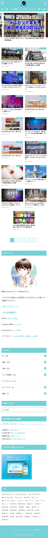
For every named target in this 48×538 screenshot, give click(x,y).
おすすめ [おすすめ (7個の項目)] (19, 497)
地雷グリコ (15, 436)
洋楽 (2, 9)
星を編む (14, 430)
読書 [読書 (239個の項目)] (13, 516)
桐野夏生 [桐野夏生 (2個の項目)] (22, 510)
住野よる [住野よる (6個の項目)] (30, 504)
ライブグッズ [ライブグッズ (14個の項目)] (30, 501)
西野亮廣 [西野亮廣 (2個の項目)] (6, 516)
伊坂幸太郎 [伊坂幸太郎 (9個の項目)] (22, 504)
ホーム (8, 529)
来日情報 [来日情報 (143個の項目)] (6, 510)
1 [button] (19, 42)
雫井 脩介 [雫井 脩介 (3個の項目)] (6, 519)
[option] (24, 27)
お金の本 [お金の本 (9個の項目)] (27, 497)
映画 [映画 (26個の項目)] (28, 507)
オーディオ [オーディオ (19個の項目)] (6, 501)
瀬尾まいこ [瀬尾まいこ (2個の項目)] (21, 513)
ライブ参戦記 (14, 9)
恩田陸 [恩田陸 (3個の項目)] (22, 507)
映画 (44, 9)
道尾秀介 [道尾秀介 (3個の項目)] (28, 516)
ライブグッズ (23, 9)
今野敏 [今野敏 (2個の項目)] (13, 504)
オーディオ (33, 9)
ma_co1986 (16, 330)
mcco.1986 (17, 324)
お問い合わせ (37, 529)
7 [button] (28, 42)
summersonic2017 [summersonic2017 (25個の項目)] (22, 494)
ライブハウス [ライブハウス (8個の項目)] (41, 501)
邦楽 (7, 9)
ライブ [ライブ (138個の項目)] (22, 501)
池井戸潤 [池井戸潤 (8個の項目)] (30, 510)
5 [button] (25, 42)
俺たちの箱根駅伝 (17, 433)
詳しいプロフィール (10, 306)
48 (31, 240)
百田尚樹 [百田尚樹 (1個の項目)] (29, 513)
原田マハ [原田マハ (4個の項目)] (39, 504)
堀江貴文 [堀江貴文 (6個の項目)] (6, 507)
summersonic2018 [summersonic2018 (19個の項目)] (35, 494)
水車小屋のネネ (19, 439)
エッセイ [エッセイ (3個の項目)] (35, 497)
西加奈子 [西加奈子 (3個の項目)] (37, 513)
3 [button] (22, 42)
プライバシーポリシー (17, 529)
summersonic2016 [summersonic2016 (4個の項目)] (8, 494)
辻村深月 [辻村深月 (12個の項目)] (20, 516)
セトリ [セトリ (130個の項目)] (15, 501)
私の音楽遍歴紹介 (9, 312)
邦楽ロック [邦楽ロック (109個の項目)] (37, 516)
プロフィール (28, 529)
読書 (39, 9)
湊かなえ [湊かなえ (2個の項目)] (6, 513)
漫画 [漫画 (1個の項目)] (13, 513)
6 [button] (27, 42)
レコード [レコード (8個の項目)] (6, 504)
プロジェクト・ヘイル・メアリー (31, 424)
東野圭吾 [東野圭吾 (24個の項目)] (14, 510)
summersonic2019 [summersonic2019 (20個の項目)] (8, 497)
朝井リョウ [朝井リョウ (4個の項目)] (36, 507)
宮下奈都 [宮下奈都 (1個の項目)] (14, 507)
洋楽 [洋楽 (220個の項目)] (38, 510)
